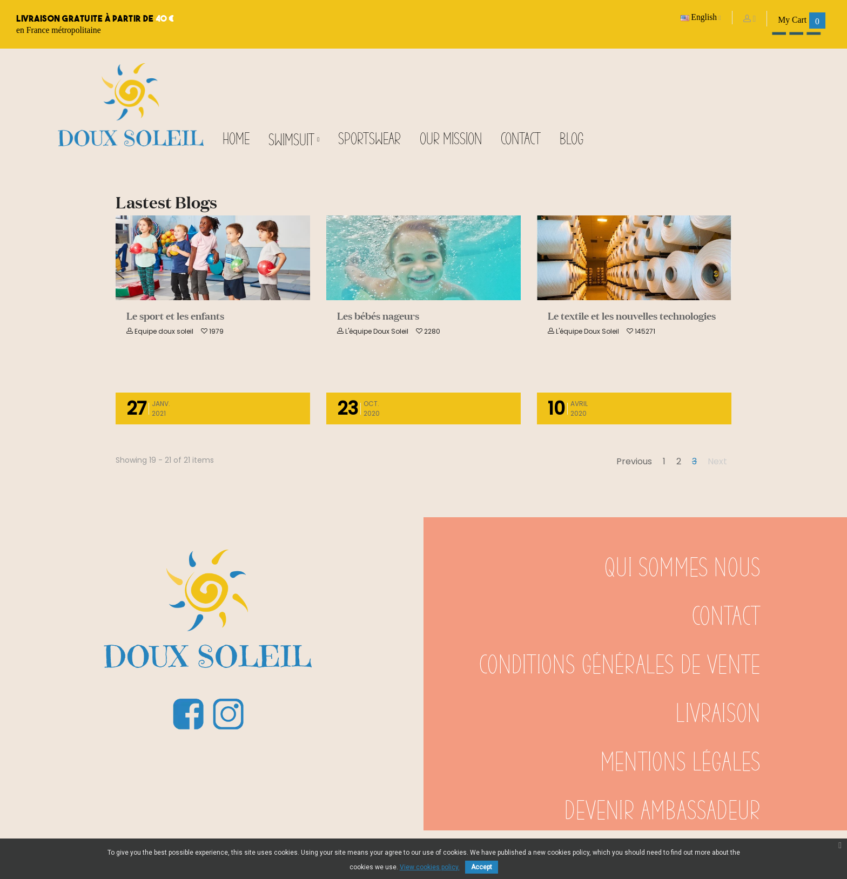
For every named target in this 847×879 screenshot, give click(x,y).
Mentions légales (681, 763)
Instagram (228, 714)
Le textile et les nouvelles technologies (632, 315)
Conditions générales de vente (620, 666)
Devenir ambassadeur (662, 811)
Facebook (188, 714)
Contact (726, 617)
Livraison (718, 714)
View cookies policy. (430, 867)
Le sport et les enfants (175, 315)
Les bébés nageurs (378, 315)
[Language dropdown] (701, 17)
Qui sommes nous (682, 569)
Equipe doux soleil (163, 331)
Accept (481, 867)
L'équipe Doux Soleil (376, 331)
